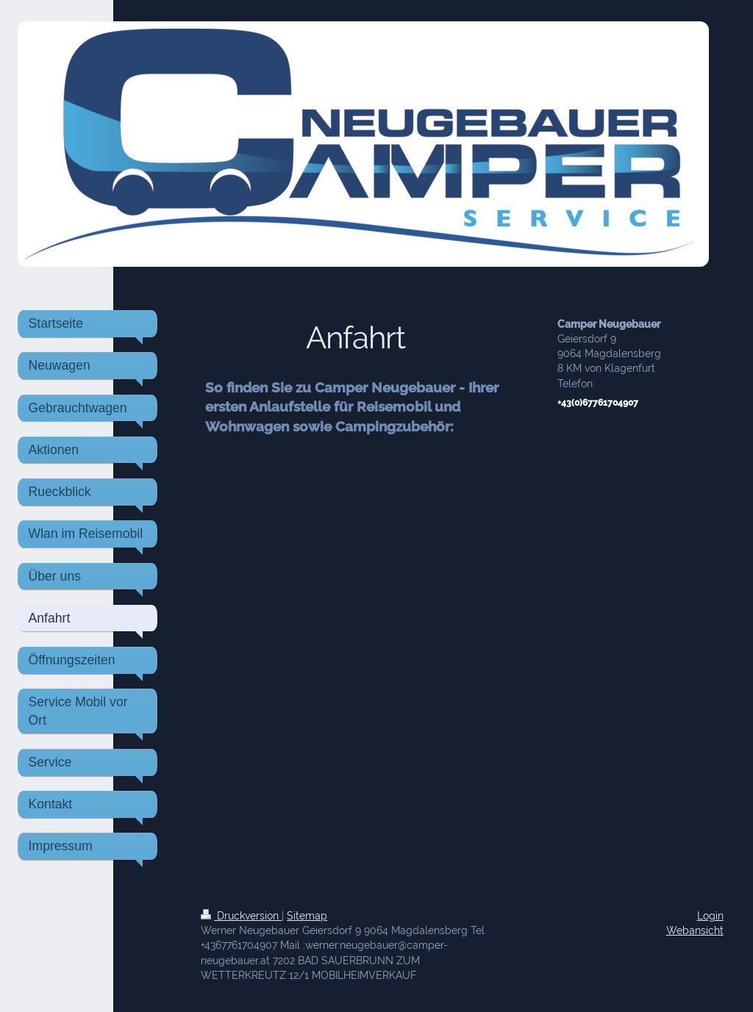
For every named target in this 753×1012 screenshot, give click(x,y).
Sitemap (307, 915)
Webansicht (695, 930)
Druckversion (241, 915)
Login (710, 915)
